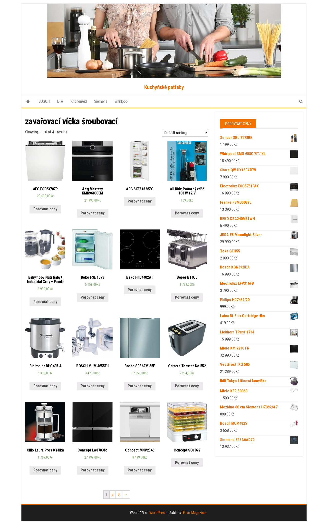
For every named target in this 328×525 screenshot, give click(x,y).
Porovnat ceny (45, 209)
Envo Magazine (194, 512)
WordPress (157, 512)
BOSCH (44, 101)
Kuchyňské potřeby (164, 87)
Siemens (100, 101)
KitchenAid (78, 101)
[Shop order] (185, 133)
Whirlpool (121, 101)
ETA (60, 101)
